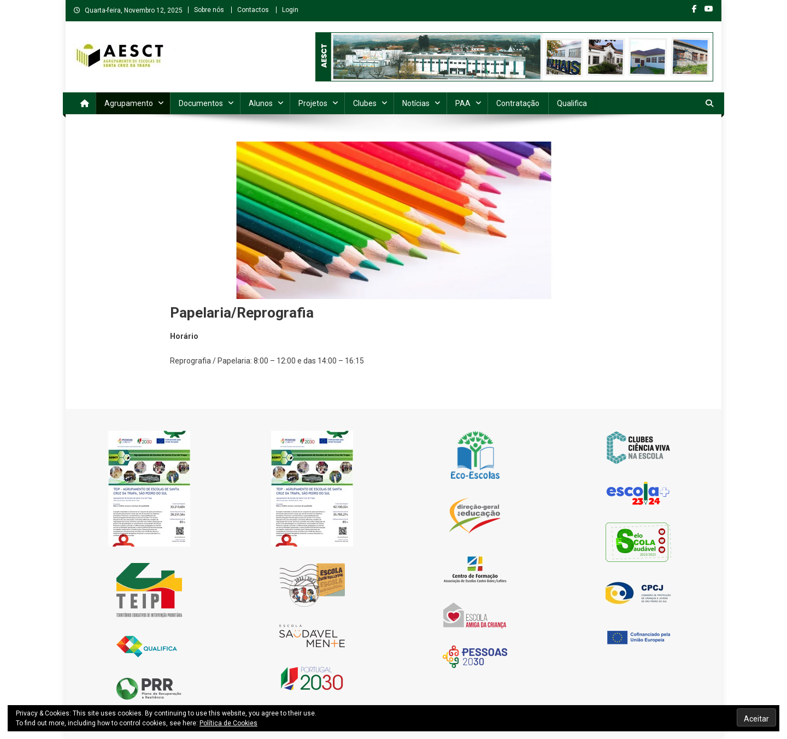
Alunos (261, 103)
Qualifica (572, 103)
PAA (463, 103)
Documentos (201, 103)
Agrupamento (128, 103)
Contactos (253, 10)
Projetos (312, 103)
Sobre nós (209, 10)
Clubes (365, 103)
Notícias (416, 103)
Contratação (517, 103)
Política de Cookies (228, 723)
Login (290, 10)
